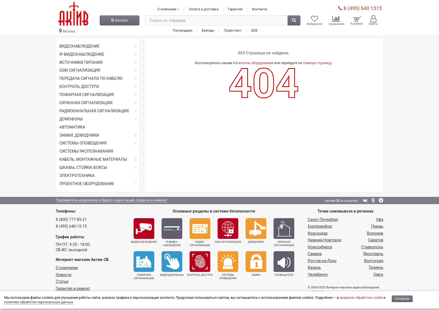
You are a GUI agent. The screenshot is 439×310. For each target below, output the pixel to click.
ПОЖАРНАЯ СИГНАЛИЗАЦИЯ (86, 94)
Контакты (259, 9)
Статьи (62, 281)
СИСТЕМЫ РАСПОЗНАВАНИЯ (86, 151)
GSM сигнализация (228, 230)
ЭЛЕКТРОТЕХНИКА (77, 175)
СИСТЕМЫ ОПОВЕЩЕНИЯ (82, 143)
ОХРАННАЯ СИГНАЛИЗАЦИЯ (86, 103)
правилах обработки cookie (361, 298)
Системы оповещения (228, 265)
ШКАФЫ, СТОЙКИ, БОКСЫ (83, 167)
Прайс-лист (233, 30)
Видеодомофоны (172, 263)
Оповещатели (284, 263)
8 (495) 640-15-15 (71, 226)
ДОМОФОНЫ (71, 119)
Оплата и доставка (203, 9)
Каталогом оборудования (253, 63)
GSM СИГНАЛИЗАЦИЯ (79, 70)
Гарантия (235, 9)
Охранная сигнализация (284, 232)
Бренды (208, 30)
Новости (63, 274)
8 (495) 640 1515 (360, 8)
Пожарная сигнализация (144, 265)
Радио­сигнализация (200, 232)
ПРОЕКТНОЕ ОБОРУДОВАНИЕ (86, 183)
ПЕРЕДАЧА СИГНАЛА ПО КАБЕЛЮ (91, 78)
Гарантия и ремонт (73, 288)
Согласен (402, 299)
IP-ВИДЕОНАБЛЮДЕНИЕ (81, 54)
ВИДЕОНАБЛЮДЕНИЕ (79, 46)
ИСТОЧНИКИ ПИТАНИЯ (80, 62)
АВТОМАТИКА (72, 127)
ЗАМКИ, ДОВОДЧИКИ (79, 135)
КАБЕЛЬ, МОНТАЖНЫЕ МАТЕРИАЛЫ (93, 159)
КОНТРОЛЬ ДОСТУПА (79, 86)
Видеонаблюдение (144, 230)
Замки (256, 263)
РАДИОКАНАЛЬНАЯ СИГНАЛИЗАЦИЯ (94, 111)
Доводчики (256, 230)
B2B (254, 30)
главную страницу (317, 63)
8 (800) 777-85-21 (71, 219)
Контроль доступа (200, 263)
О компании (67, 267)
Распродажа (182, 30)
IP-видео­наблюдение (172, 232)
